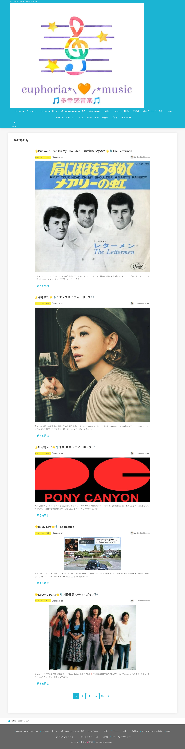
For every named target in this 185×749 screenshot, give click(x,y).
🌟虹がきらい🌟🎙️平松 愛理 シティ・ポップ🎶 (65, 447)
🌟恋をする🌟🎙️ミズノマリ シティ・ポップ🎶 (64, 297)
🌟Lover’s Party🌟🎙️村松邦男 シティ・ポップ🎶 (66, 594)
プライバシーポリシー (121, 117)
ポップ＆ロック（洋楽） (153, 111)
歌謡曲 (136, 111)
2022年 (21, 721)
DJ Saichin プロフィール (26, 111)
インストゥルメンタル (88, 117)
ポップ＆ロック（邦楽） (100, 111)
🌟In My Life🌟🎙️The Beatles (54, 526)
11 (102, 696)
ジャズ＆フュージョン (65, 117)
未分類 (105, 117)
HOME (13, 721)
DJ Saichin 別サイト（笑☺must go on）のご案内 (63, 111)
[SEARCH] (13, 124)
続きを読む (43, 286)
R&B (170, 111)
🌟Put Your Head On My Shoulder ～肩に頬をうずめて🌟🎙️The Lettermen (83, 151)
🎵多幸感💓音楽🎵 (86, 742)
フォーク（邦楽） (122, 111)
